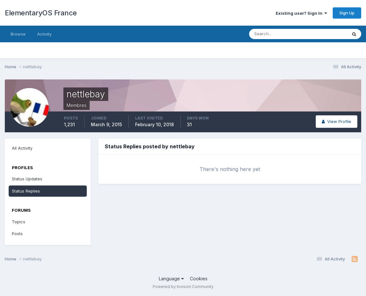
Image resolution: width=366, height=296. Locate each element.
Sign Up (346, 12)
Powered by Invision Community (183, 286)
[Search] (277, 34)
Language (171, 278)
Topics (18, 221)
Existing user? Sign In (301, 13)
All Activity (22, 148)
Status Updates (27, 178)
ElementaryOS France (41, 13)
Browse (18, 34)
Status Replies (26, 190)
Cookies (198, 278)
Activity (44, 34)
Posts (17, 233)
